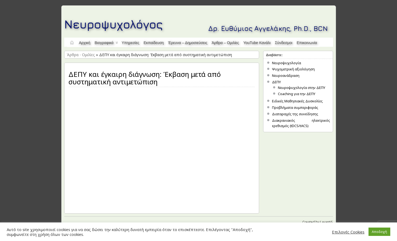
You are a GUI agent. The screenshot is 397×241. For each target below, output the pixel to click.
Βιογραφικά (106, 44)
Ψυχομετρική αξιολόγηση (293, 69)
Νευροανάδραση (285, 75)
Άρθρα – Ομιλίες (225, 43)
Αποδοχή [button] (379, 231)
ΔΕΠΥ (276, 82)
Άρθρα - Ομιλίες (81, 54)
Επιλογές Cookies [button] (348, 231)
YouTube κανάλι (256, 43)
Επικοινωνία (307, 43)
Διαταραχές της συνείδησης (295, 113)
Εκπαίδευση (154, 43)
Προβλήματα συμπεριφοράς (295, 107)
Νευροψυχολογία (286, 62)
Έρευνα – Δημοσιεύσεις (187, 43)
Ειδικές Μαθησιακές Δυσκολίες (297, 101)
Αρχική (85, 43)
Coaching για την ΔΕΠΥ (296, 93)
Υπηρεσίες (130, 43)
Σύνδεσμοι (283, 43)
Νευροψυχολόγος (113, 24)
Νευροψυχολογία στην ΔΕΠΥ (301, 87)
